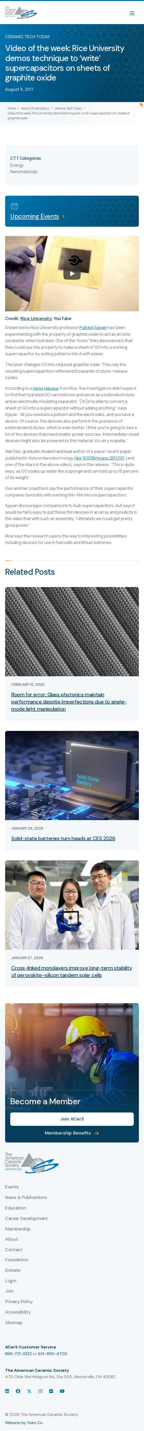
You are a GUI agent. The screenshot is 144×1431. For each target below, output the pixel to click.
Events (12, 1187)
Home (12, 108)
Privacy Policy (19, 1301)
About (11, 1239)
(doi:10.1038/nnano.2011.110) (99, 458)
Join (9, 1291)
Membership (17, 1229)
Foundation (16, 1260)
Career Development (26, 1218)
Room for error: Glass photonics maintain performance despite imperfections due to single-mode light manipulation (69, 701)
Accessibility (18, 1312)
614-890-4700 (52, 1353)
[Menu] (135, 12)
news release (46, 388)
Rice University (36, 318)
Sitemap (13, 1322)
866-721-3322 (18, 1353)
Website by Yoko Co (24, 1422)
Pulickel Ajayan (93, 327)
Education (15, 1208)
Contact (13, 1250)
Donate (12, 1270)
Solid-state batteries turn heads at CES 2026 (63, 838)
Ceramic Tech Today (68, 108)
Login (10, 1281)
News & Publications (35, 108)
